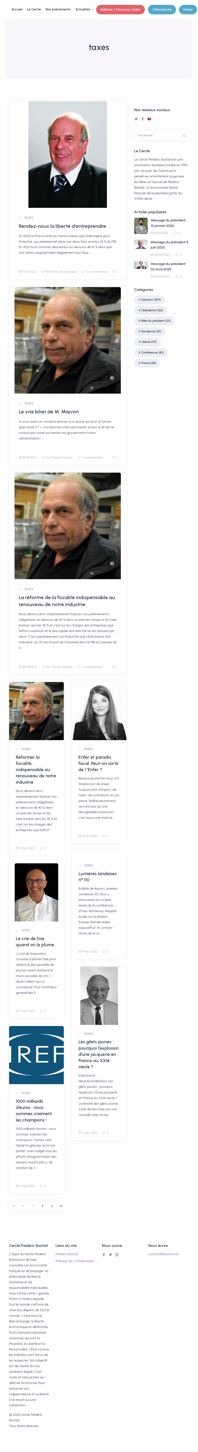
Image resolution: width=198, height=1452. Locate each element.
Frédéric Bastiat (66, 1254)
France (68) (148, 363)
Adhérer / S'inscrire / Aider (120, 9)
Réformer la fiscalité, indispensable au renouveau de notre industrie (36, 769)
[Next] (52, 1206)
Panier (188, 9)
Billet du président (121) (156, 321)
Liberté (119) (149, 342)
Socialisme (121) (151, 331)
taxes (28, 217)
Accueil (16, 9)
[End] (61, 1206)
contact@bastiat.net (163, 1254)
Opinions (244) (151, 299)
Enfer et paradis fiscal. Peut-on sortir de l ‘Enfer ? (99, 763)
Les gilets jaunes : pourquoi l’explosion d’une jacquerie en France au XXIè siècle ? (99, 1054)
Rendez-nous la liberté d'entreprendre (62, 226)
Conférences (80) (152, 352)
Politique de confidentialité (74, 1261)
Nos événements (58, 9)
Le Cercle (34, 9)
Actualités (83, 9)
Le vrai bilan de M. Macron (49, 412)
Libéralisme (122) (152, 310)
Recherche (162, 9)
